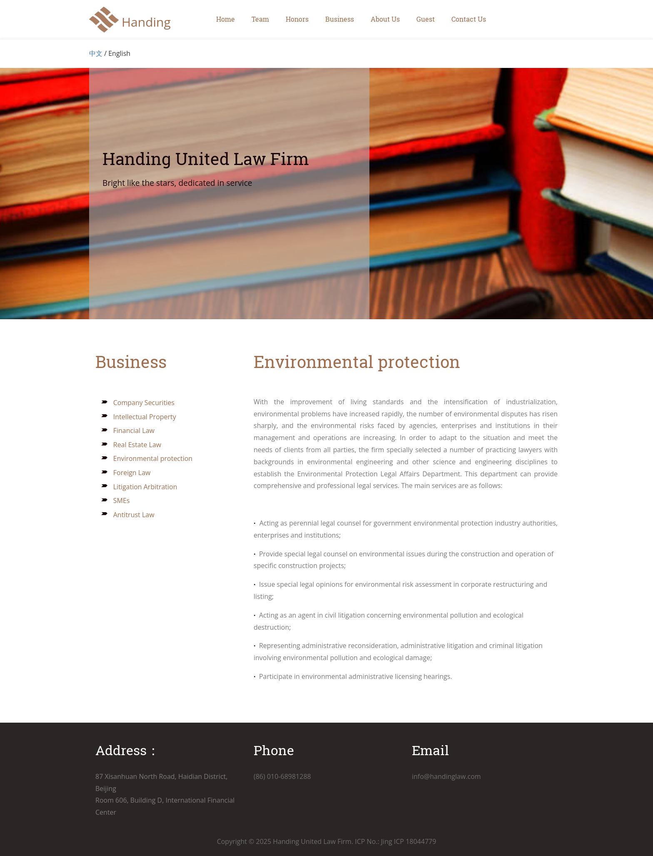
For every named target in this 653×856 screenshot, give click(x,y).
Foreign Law (126, 472)
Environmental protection (147, 458)
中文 (95, 53)
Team (260, 19)
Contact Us (468, 19)
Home (225, 19)
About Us (385, 19)
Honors (297, 19)
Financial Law (128, 430)
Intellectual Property (138, 416)
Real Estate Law (131, 444)
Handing (146, 21)
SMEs (115, 500)
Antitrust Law (128, 514)
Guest (425, 19)
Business (339, 19)
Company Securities (137, 402)
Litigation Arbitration (139, 486)
